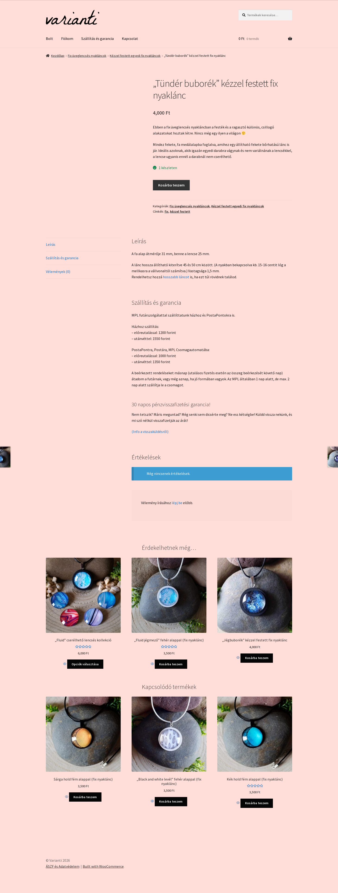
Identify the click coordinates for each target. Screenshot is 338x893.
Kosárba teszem (171, 185)
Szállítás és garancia (97, 38)
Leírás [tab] (50, 244)
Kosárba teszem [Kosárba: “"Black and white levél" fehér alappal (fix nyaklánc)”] (171, 801)
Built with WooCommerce (103, 866)
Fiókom (67, 38)
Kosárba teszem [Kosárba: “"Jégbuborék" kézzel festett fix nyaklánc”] (257, 658)
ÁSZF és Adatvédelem (62, 866)
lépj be (177, 502)
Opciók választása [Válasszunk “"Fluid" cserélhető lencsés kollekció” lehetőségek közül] (85, 664)
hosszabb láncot (176, 277)
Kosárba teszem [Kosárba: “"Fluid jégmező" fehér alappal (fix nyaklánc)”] (171, 664)
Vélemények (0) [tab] (58, 271)
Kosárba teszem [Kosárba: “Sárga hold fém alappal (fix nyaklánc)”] (85, 797)
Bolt (49, 38)
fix (166, 211)
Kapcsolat (130, 38)
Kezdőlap (57, 56)
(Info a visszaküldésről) (150, 431)
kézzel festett (180, 211)
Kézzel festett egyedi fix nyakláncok (135, 56)
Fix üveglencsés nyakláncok (87, 56)
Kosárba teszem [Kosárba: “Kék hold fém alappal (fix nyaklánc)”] (257, 803)
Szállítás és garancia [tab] (62, 258)
